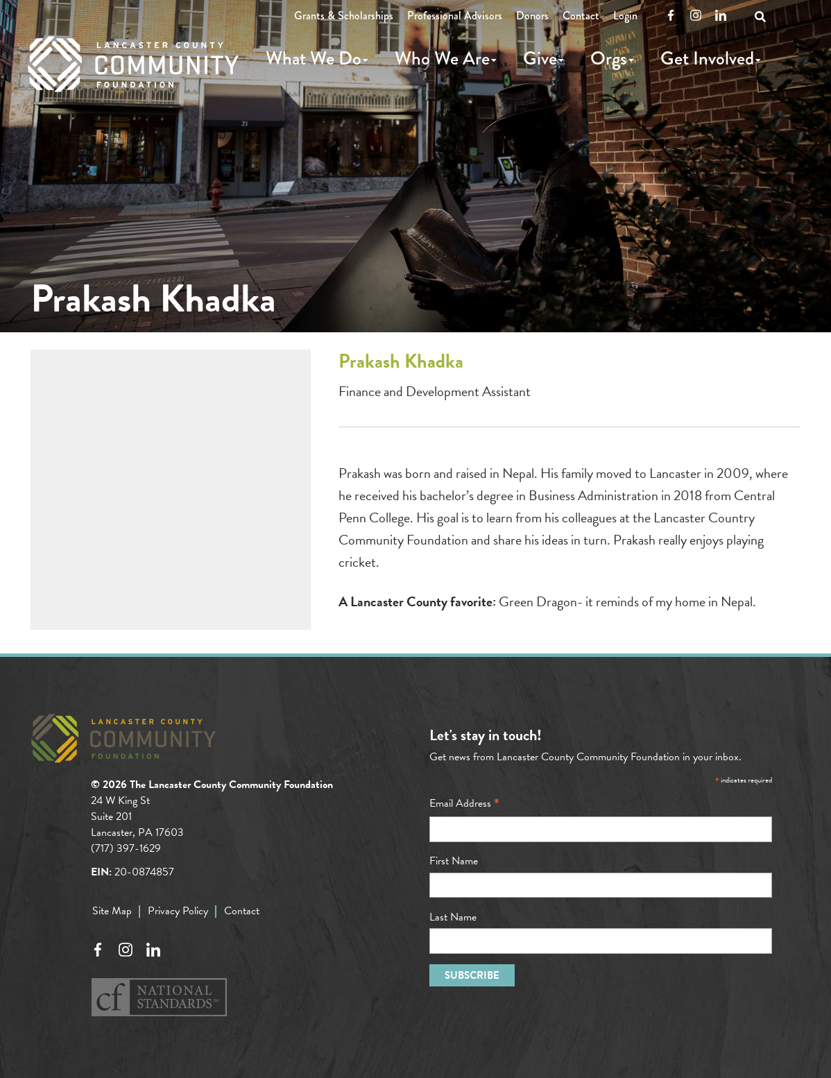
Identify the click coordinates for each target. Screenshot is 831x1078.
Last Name (453, 917)
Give (540, 58)
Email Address (464, 803)
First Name (453, 861)
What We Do (313, 58)
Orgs (608, 58)
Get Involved (707, 58)
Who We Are (442, 58)
